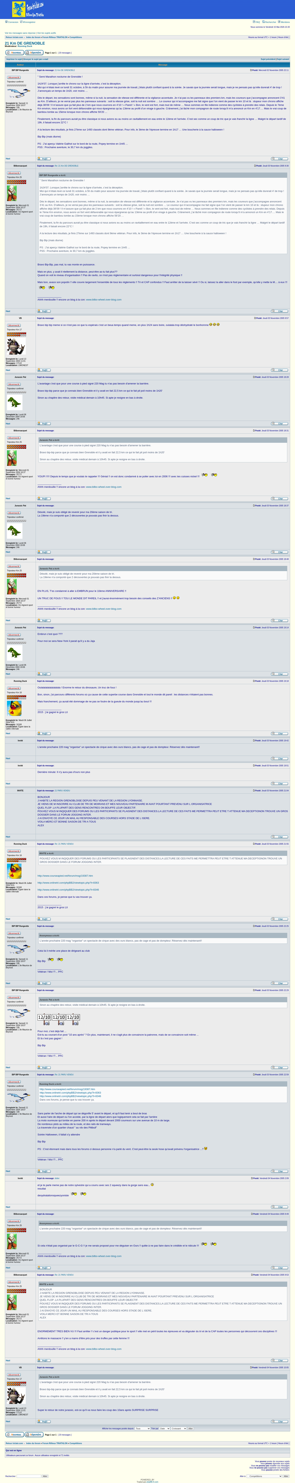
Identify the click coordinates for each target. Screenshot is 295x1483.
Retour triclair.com (14, 37)
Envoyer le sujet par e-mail (36, 59)
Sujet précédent (268, 59)
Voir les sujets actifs (46, 33)
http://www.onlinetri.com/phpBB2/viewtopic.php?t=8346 (68, 889)
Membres (284, 22)
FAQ (256, 22)
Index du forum (33, 37)
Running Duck (25, 46)
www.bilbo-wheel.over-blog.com (104, 299)
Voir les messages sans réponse (20, 33)
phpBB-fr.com (152, 1482)
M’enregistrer (27, 22)
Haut (8, 159)
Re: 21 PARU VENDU (64, 844)
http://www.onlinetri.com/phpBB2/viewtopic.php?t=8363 (68, 882)
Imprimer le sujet (14, 59)
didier (57, 1178)
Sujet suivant (283, 59)
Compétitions (75, 37)
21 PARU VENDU (62, 791)
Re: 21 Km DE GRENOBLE (66, 166)
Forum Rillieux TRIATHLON (54, 37)
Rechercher (269, 22)
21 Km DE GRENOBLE (25, 43)
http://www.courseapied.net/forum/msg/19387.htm (65, 875)
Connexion (11, 22)
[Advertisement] (175, 9)
